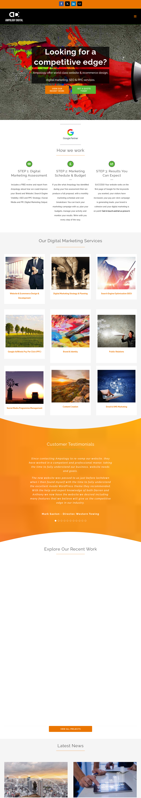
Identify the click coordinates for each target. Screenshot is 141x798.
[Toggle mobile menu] (135, 16)
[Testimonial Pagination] (55, 521)
